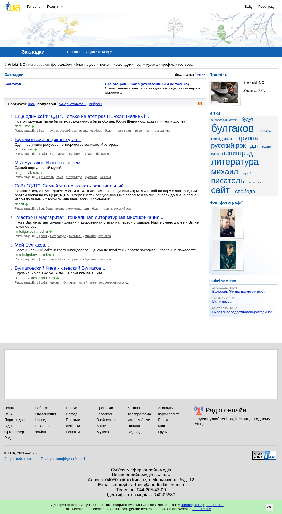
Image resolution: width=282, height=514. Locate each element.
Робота (41, 408)
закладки (123, 64)
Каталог (134, 408)
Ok (269, 507)
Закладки (165, 408)
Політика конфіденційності (63, 459)
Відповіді (135, 432)
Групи (162, 432)
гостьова (185, 64)
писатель (75, 153)
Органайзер (14, 432)
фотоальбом (61, 64)
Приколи (73, 420)
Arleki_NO (16, 64)
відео (91, 64)
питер (138, 130)
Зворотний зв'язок (19, 459)
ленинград (123, 130)
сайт (44, 153)
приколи (106, 64)
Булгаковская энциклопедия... (48, 139)
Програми (105, 408)
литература (58, 153)
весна (83, 130)
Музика (103, 432)
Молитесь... (222, 302)
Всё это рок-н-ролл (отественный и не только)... (148, 84)
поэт (148, 130)
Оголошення (45, 414)
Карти (101, 426)
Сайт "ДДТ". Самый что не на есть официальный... (71, 186)
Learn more (201, 509)
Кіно (161, 426)
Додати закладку (99, 52)
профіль (168, 64)
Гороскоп (104, 414)
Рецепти (73, 432)
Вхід (248, 6)
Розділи (53, 6)
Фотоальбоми (139, 420)
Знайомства (106, 420)
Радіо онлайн (225, 410)
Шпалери (43, 426)
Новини (134, 426)
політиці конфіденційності (202, 505)
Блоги (163, 420)
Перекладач (14, 420)
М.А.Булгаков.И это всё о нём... (49, 162)
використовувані (72, 104)
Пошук (71, 408)
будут (109, 130)
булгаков (102, 153)
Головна (33, 6)
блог (79, 64)
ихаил (89, 153)
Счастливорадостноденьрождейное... (244, 312)
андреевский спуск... (114, 282)
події (138, 64)
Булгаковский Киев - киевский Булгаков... (60, 268)
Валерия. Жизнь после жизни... (238, 291)
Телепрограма (139, 414)
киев (93, 282)
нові (31, 104)
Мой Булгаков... (32, 245)
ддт (43, 130)
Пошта (9, 408)
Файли (40, 432)
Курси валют (168, 414)
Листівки (73, 426)
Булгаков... (14, 84)
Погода (72, 414)
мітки (201, 74)
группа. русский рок (62, 130)
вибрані (95, 104)
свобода (96, 130)
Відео (9, 426)
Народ (40, 420)
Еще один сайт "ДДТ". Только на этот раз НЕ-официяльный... (82, 116)
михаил (105, 177)
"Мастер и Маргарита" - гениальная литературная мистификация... (89, 217)
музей (83, 282)
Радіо (8, 438)
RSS (8, 414)
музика (152, 64)
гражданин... (163, 130)
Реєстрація (267, 6)
